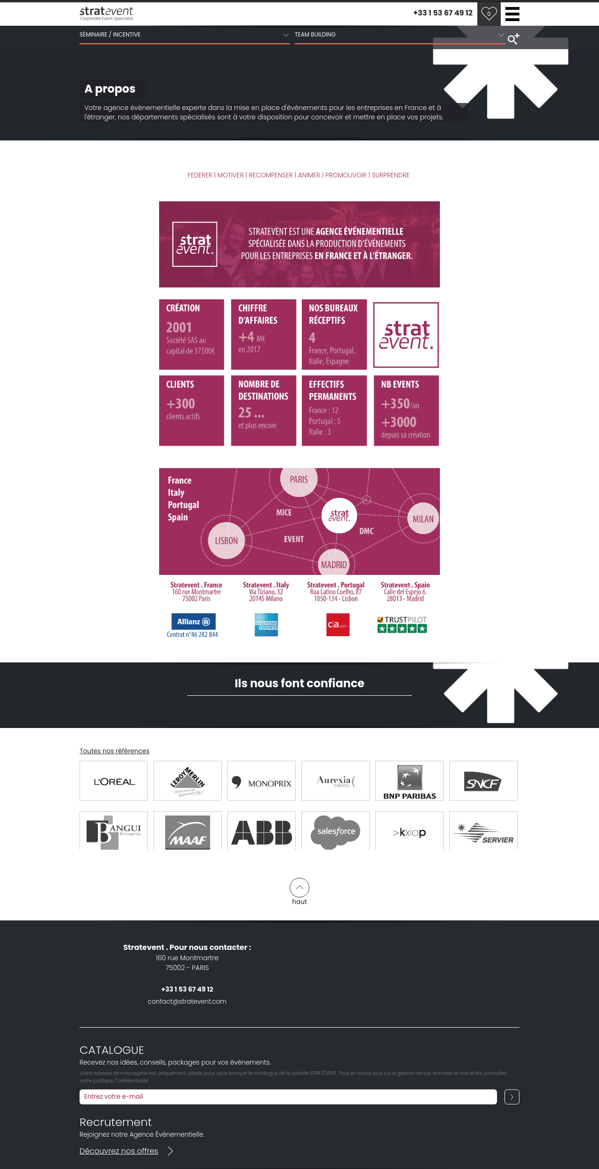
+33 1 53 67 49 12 (443, 12)
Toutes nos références (114, 751)
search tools (512, 38)
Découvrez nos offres (128, 1151)
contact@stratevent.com (187, 1001)
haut (299, 892)
